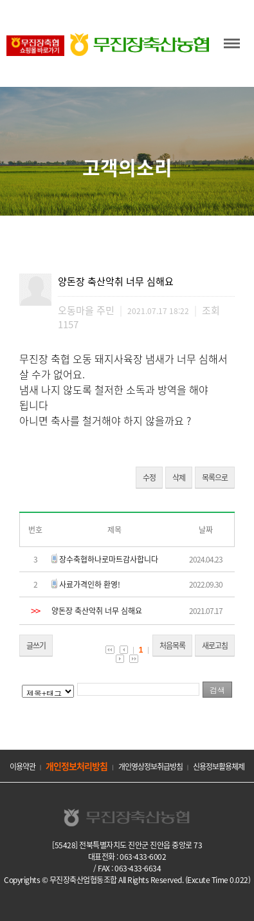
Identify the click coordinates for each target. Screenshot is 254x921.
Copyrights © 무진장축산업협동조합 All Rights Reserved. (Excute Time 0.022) (127, 880)
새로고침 (215, 645)
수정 (149, 477)
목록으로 (215, 477)
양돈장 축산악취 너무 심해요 (96, 611)
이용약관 (22, 766)
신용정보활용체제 (218, 766)
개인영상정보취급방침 (150, 766)
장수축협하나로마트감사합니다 (108, 559)
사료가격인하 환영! (89, 584)
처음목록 (172, 645)
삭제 (178, 477)
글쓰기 (36, 645)
